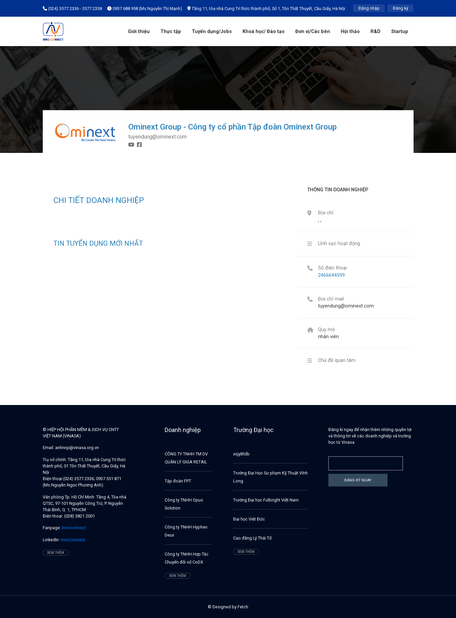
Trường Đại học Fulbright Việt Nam (266, 499)
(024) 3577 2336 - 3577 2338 (72, 8)
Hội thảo (350, 31)
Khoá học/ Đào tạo (264, 31)
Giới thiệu (139, 31)
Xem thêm (55, 553)
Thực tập (170, 31)
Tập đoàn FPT (178, 480)
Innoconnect (73, 527)
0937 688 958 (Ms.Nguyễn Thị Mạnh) (144, 8)
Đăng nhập (368, 8)
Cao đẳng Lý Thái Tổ (252, 538)
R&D (375, 31)
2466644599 (331, 275)
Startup (399, 31)
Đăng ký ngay (357, 480)
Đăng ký (400, 8)
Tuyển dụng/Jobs (212, 31)
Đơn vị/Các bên (312, 31)
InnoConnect (72, 539)
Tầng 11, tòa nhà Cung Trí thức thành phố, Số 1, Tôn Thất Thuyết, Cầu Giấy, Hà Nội (266, 8)
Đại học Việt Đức (249, 519)
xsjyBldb (241, 453)
